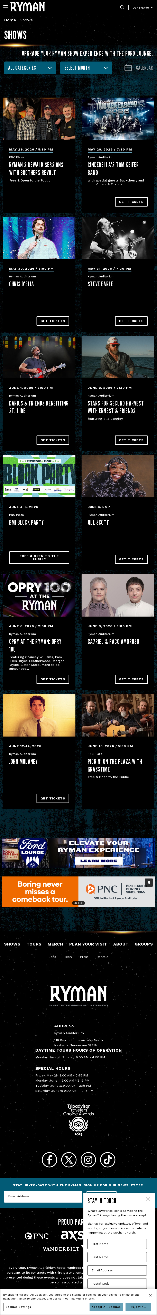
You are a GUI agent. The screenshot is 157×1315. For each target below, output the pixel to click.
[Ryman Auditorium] (27, 6)
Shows (12, 944)
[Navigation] (7, 7)
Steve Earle (100, 284)
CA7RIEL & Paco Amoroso (113, 641)
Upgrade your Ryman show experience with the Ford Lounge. (87, 53)
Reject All (138, 1306)
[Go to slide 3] (81, 903)
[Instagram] (88, 1160)
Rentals (102, 957)
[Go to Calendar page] (138, 67)
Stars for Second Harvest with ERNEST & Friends (116, 407)
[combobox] (30, 68)
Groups (144, 944)
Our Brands (143, 7)
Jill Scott (98, 522)
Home (10, 20)
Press (84, 957)
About (121, 944)
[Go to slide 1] (75, 903)
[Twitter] (68, 1160)
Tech (68, 957)
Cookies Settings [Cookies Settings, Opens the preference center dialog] (18, 1306)
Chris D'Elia (21, 284)
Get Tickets (131, 202)
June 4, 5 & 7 (99, 507)
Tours (34, 944)
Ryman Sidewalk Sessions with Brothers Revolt (36, 168)
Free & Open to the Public (39, 557)
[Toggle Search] (122, 7)
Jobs (52, 957)
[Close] (150, 1295)
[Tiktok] (107, 1160)
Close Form (148, 1200)
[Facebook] (49, 1160)
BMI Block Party (26, 522)
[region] (78, 1302)
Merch (55, 944)
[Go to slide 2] (78, 903)
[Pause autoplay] (149, 882)
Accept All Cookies (106, 1306)
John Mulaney (23, 761)
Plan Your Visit (88, 944)
